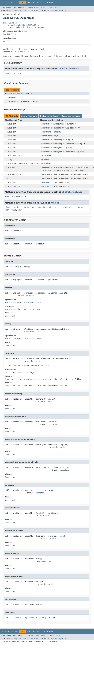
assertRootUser (48, 136)
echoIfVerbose (19, 196)
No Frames (40, 7)
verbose (17, 73)
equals (16, 207)
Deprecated (42, 3)
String (62, 124)
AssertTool (10, 98)
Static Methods (29, 116)
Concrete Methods (71, 116)
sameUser (44, 182)
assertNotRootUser (49, 132)
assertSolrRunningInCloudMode (55, 152)
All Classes (55, 7)
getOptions (45, 163)
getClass (36, 207)
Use (28, 3)
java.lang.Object (10, 23)
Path (54, 186)
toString (79, 207)
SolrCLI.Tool (9, 34)
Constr (26, 10)
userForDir (45, 186)
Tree (34, 3)
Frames (31, 7)
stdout (8, 73)
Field (19, 10)
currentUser (46, 155)
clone (7, 207)
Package (14, 3)
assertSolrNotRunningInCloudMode (57, 144)
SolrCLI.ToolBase (20, 52)
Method (34, 10)
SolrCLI (6, 41)
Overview (5, 3)
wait (7, 210)
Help (51, 3)
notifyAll (68, 207)
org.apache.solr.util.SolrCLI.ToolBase (22, 25)
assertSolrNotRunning (51, 140)
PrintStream (23, 101)
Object (55, 203)
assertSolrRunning (49, 148)
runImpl (44, 174)
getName (44, 159)
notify (57, 207)
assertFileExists (49, 124)
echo (7, 196)
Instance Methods (49, 116)
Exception (31, 295)
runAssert (45, 167)
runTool (44, 178)
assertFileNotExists (50, 128)
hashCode (47, 207)
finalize (25, 207)
